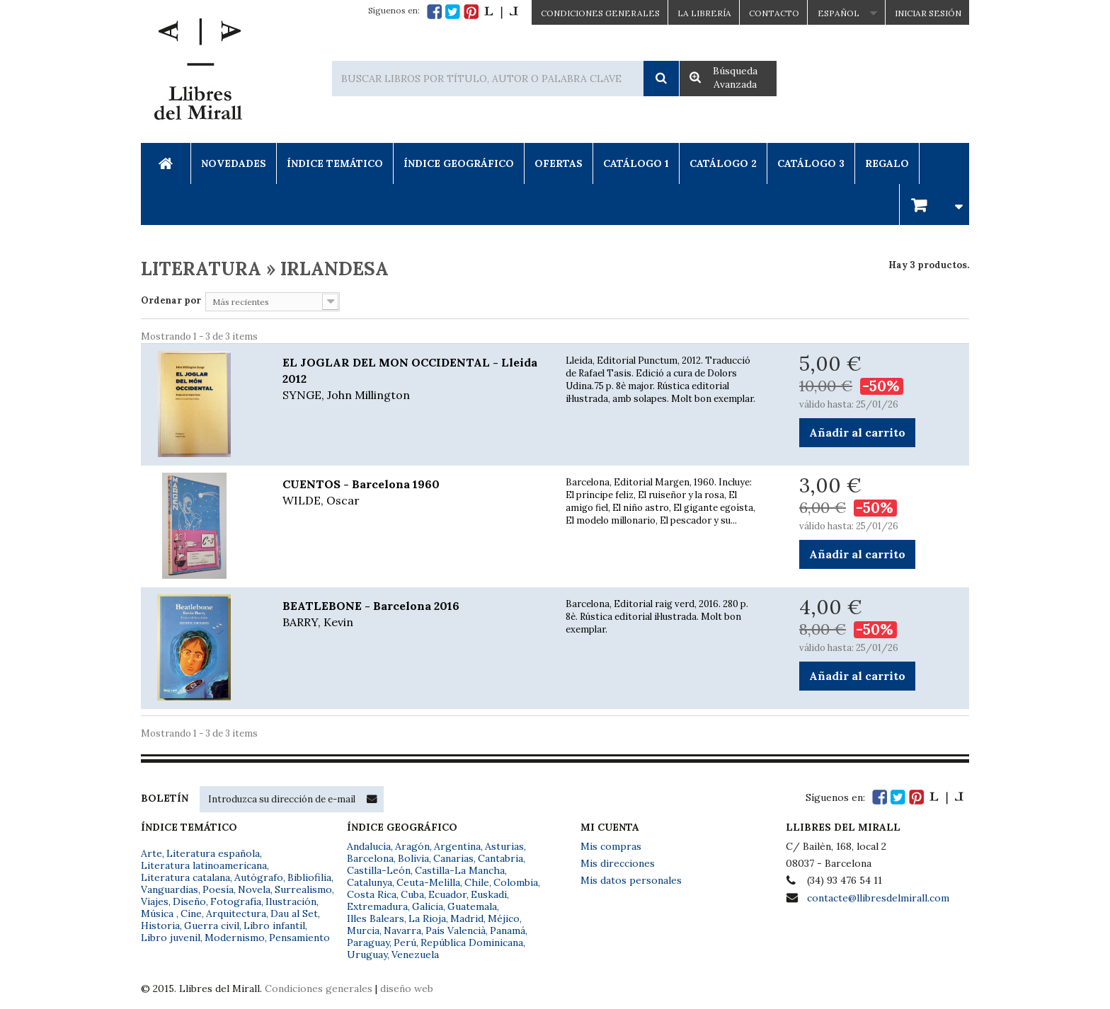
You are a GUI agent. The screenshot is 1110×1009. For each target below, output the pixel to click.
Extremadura (377, 906)
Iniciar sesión (928, 13)
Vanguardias (169, 889)
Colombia (515, 882)
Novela (254, 889)
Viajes (154, 901)
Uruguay (367, 954)
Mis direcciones (617, 863)
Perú (405, 942)
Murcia (363, 930)
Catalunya (369, 882)
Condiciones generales (318, 988)
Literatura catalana (185, 877)
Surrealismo (303, 889)
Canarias (453, 858)
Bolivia (413, 858)
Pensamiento (299, 937)
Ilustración (290, 901)
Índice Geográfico (459, 163)
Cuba (412, 894)
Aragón (412, 846)
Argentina (457, 846)
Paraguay (368, 942)
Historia (160, 925)
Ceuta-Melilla (428, 882)
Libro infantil (274, 925)
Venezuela (415, 954)
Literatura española (213, 853)
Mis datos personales (631, 880)
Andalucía (369, 846)
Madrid (467, 918)
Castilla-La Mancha (460, 870)
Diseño (189, 901)
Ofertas (558, 163)
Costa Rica (371, 894)
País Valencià (455, 930)
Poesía (218, 889)
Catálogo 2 (723, 163)
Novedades (233, 163)
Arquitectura (236, 913)
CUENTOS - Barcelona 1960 (413, 493)
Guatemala (472, 906)
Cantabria (500, 858)
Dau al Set (294, 913)
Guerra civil (211, 925)
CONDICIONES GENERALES (600, 13)
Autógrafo (258, 877)
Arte (151, 853)
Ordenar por (171, 300)
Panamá (507, 930)
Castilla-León (379, 870)
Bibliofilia (309, 877)
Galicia (427, 906)
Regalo (887, 163)
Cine (191, 913)
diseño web (406, 988)
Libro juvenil (170, 937)
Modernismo (235, 937)
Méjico (504, 918)
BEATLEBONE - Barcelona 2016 (413, 614)
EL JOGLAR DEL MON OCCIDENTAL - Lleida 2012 (413, 379)
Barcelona (370, 858)
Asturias (504, 846)
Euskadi (489, 894)
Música (158, 913)
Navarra (402, 930)
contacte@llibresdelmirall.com (878, 898)
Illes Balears (375, 918)
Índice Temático (335, 163)
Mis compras (610, 846)
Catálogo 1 (636, 163)
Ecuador (447, 894)
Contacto (774, 13)
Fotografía (235, 901)
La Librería (704, 13)
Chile (476, 882)
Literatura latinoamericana (204, 865)
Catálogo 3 (811, 163)
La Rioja (427, 918)
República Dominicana (471, 942)
